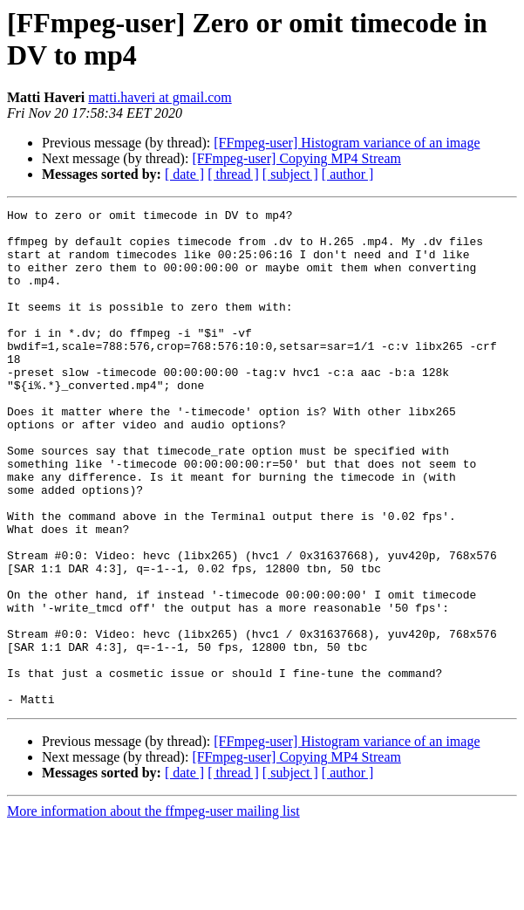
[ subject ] (290, 174)
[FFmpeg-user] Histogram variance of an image (347, 142)
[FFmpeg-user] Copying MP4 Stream (296, 158)
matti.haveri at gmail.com (159, 97)
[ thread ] (233, 174)
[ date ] (184, 174)
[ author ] (348, 174)
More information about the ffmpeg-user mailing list (153, 894)
